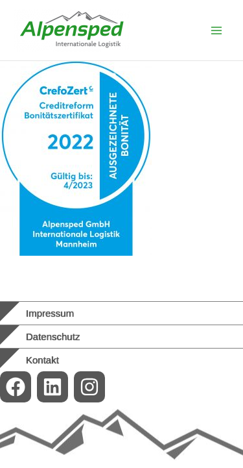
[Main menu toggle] (216, 30)
